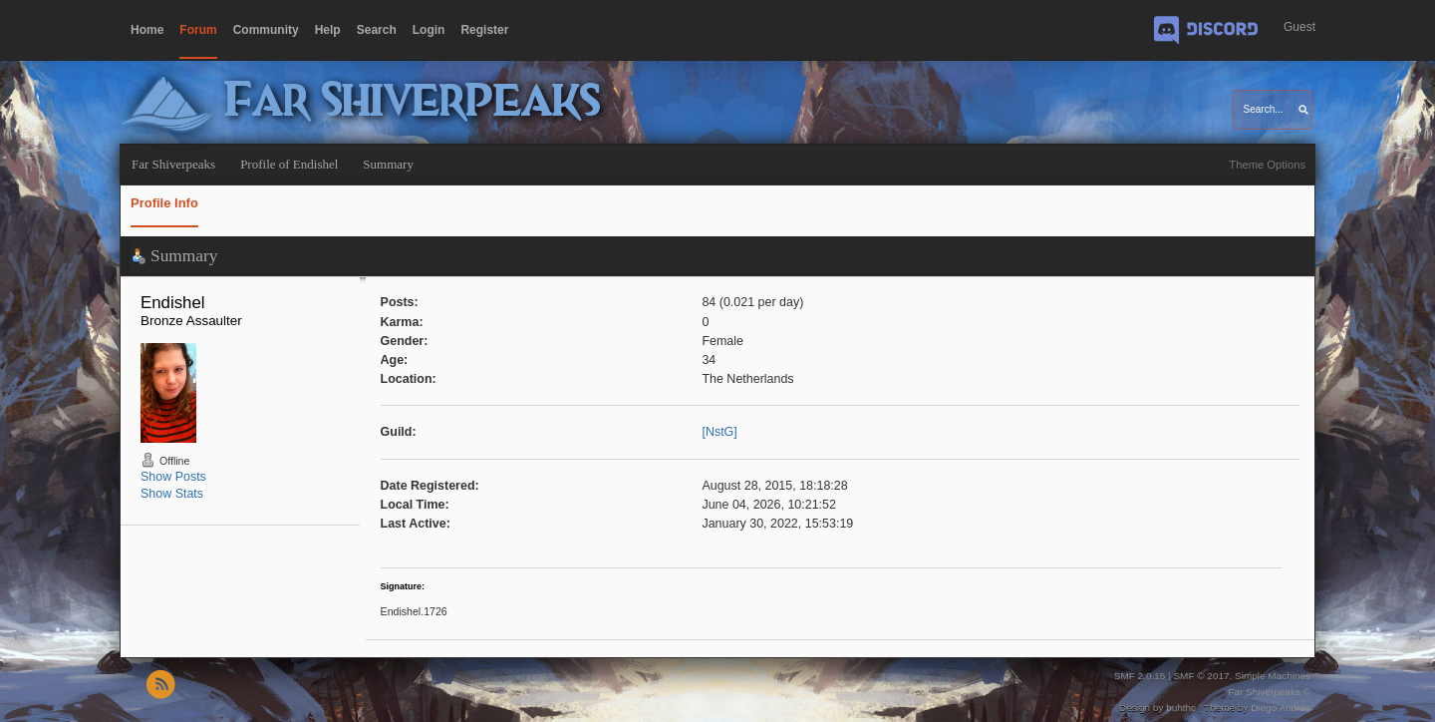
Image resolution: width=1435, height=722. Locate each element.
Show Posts (173, 477)
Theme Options (1267, 165)
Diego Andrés (1280, 707)
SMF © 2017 (1201, 675)
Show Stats (172, 494)
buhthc (1181, 707)
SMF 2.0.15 (1140, 675)
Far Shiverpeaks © (1269, 691)
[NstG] (719, 432)
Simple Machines (1272, 675)
